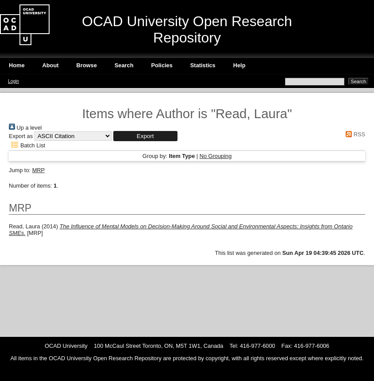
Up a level (25, 127)
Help (239, 65)
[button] (145, 136)
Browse (87, 65)
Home (17, 65)
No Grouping (216, 156)
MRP (38, 170)
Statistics (203, 65)
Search (124, 65)
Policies (161, 65)
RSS (354, 134)
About (50, 65)
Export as (21, 136)
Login (13, 81)
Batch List (27, 145)
